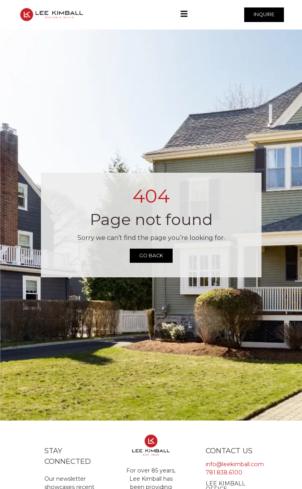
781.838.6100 (224, 472)
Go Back (151, 255)
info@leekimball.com (235, 464)
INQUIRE (264, 14)
